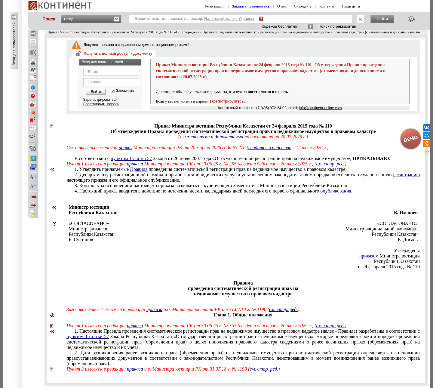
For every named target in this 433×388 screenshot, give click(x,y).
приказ (125, 147)
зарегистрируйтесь (227, 101)
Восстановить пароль (101, 104)
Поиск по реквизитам (337, 26)
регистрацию (406, 174)
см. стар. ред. (330, 163)
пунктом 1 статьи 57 (131, 158)
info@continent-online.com (320, 108)
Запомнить (125, 91)
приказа (135, 163)
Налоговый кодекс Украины (229, 18)
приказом (369, 255)
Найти (382, 19)
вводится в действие (269, 147)
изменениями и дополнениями (213, 136)
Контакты (326, 6)
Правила (138, 169)
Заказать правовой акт (250, 6)
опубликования (335, 190)
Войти (96, 92)
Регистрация (214, 6)
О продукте (302, 6)
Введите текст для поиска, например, (194, 18)
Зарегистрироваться (100, 99)
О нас (281, 6)
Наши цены (351, 6)
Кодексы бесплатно (279, 26)
